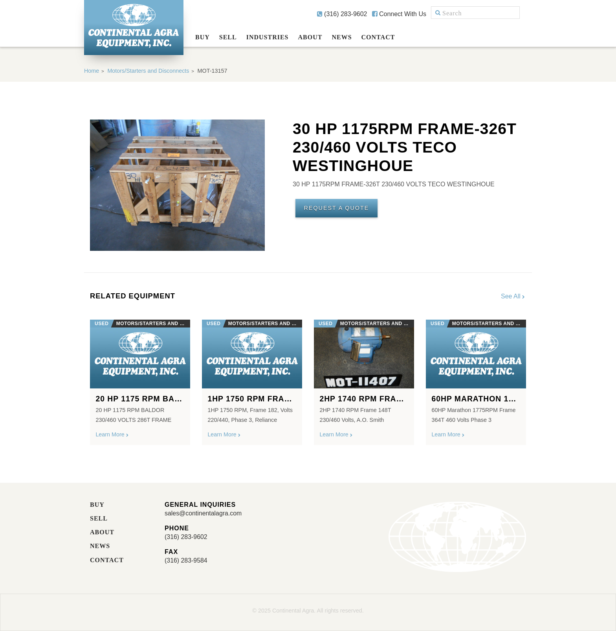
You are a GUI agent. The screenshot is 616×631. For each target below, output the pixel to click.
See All (513, 296)
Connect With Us (399, 14)
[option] (140, 379)
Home (91, 71)
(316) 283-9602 (342, 14)
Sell (228, 37)
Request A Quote (336, 208)
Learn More (112, 435)
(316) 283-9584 (186, 560)
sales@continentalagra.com (203, 513)
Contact (378, 37)
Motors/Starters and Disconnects (149, 71)
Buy (202, 37)
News (342, 37)
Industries (267, 37)
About (310, 37)
